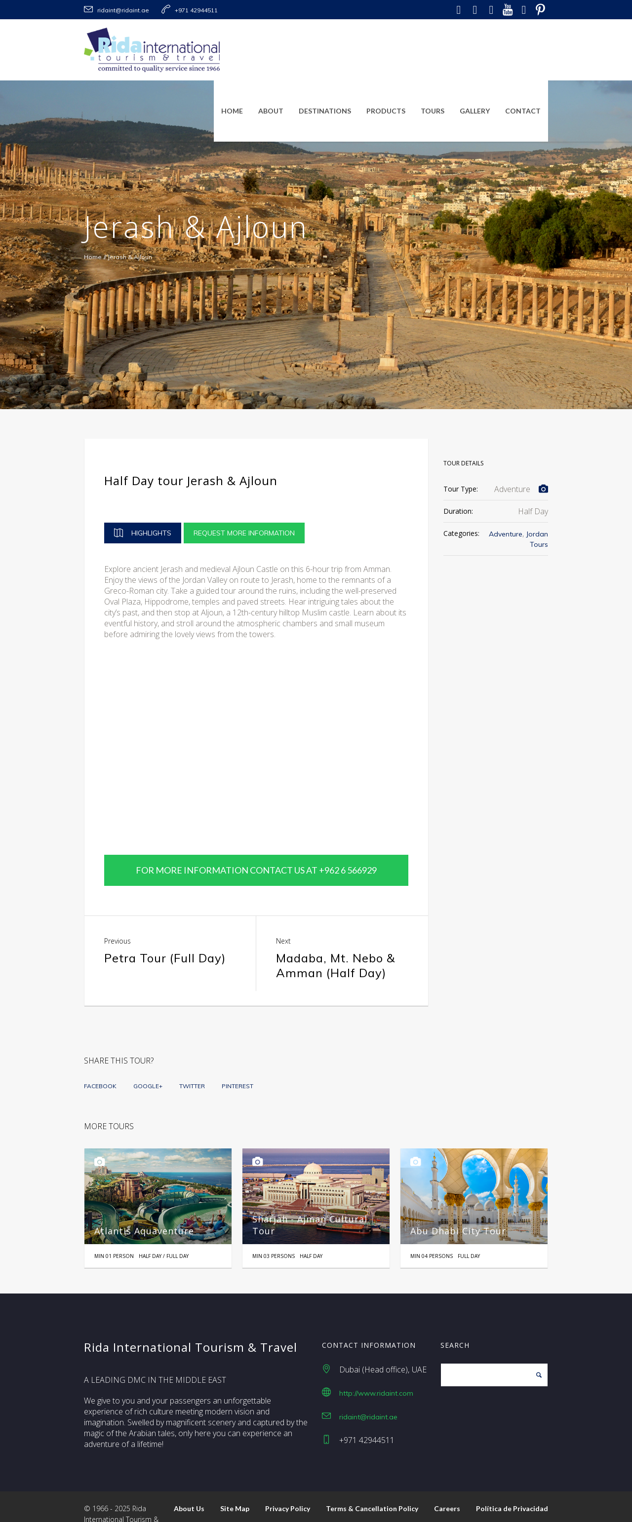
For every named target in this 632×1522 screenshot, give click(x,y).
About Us (189, 1483)
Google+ (147, 1060)
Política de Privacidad (512, 1483)
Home (93, 257)
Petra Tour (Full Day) (165, 932)
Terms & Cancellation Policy (372, 1483)
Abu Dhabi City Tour (458, 1205)
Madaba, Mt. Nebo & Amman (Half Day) (335, 939)
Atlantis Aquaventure (144, 1205)
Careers (447, 1483)
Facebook (100, 1060)
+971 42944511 (196, 10)
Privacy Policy (287, 1483)
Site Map (234, 1483)
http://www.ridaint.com (376, 1367)
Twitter (192, 1060)
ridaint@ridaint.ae (123, 10)
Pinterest (237, 1060)
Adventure (505, 534)
